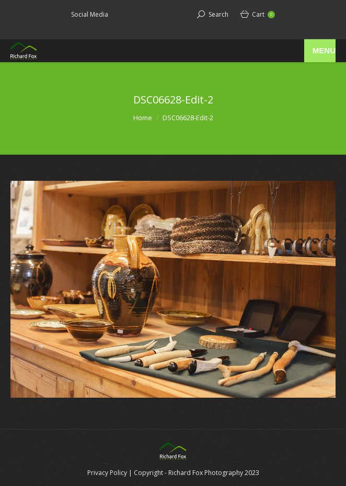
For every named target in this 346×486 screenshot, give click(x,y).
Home (142, 117)
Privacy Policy (107, 472)
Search (218, 14)
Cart (263, 14)
